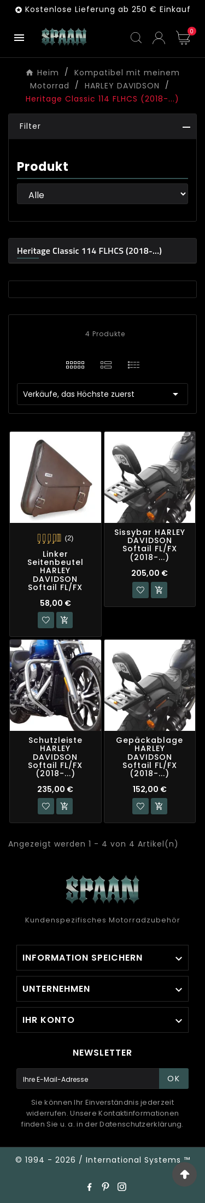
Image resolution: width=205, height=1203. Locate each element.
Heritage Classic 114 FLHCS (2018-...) (89, 250)
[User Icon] (159, 38)
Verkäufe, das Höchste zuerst (102, 394)
